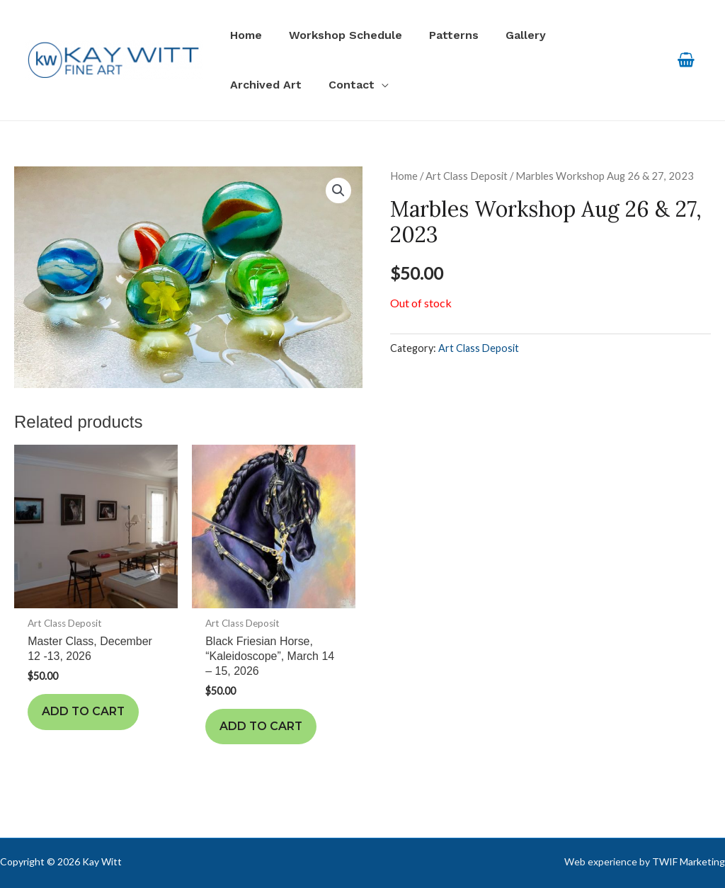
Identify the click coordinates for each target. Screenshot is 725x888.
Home (404, 175)
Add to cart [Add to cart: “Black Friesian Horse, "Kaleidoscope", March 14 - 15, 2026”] (261, 726)
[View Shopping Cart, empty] (685, 60)
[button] (338, 190)
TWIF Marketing (688, 861)
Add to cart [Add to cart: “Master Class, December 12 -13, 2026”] (84, 711)
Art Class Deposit (467, 175)
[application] (281, 85)
